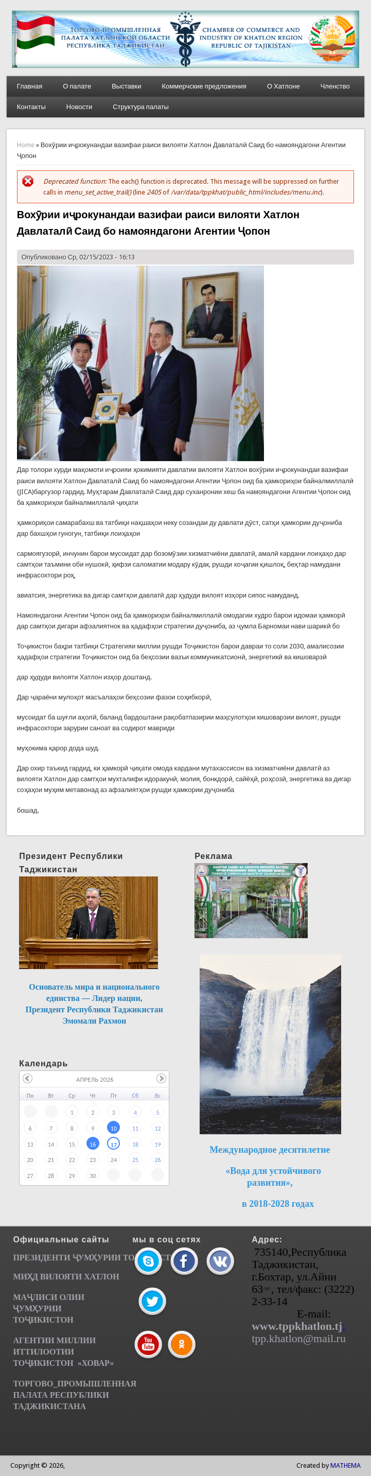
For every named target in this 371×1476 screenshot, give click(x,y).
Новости (79, 107)
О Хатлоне (283, 86)
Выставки (126, 86)
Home (25, 145)
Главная (29, 86)
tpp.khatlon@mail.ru (299, 1338)
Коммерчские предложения (204, 86)
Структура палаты (141, 107)
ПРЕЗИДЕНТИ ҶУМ (52, 1257)
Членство (335, 86)
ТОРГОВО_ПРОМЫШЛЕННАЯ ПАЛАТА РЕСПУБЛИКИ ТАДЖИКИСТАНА (74, 1395)
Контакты (31, 107)
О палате (77, 86)
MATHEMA (345, 1465)
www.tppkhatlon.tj (297, 1326)
